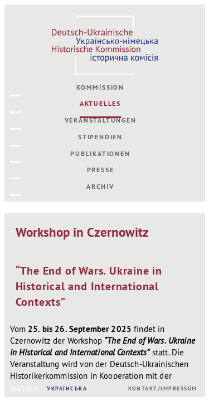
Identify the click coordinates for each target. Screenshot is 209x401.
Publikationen (100, 153)
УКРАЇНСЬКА (67, 388)
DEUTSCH (24, 388)
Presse (100, 169)
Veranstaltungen (101, 120)
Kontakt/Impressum (162, 388)
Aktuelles (100, 103)
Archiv (100, 186)
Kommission (100, 87)
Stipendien (100, 137)
